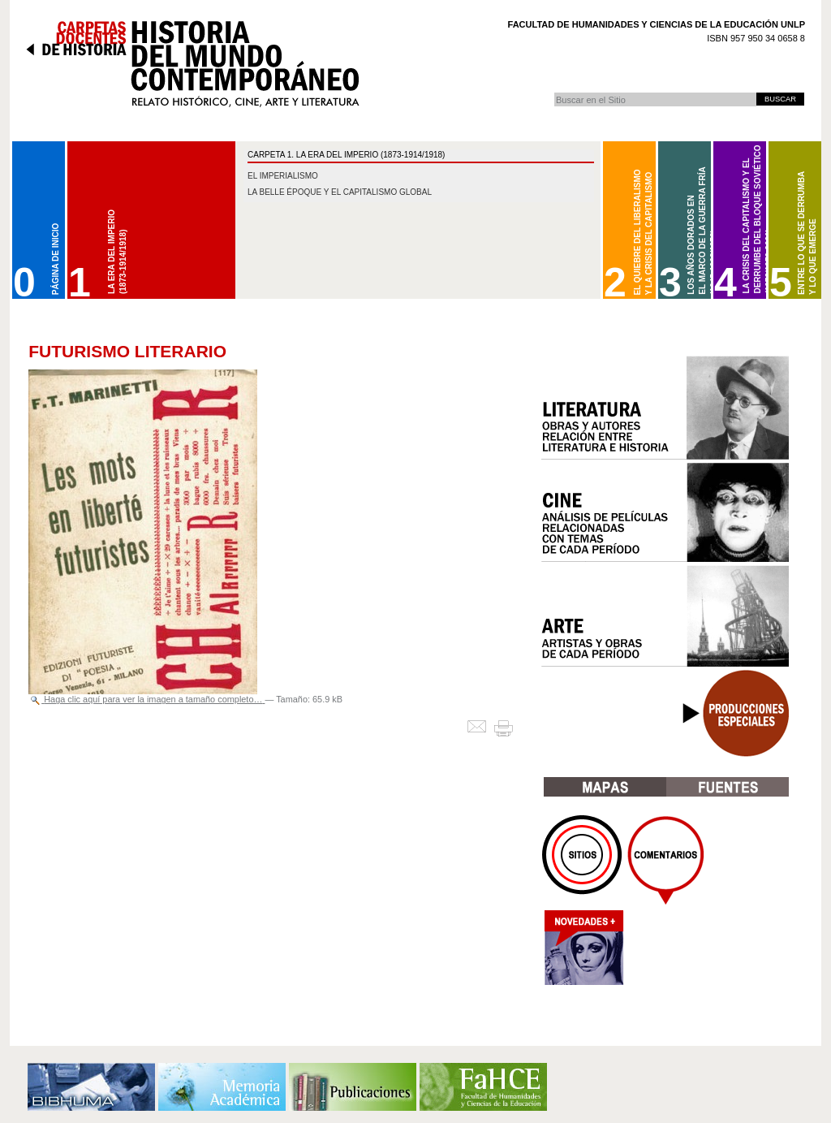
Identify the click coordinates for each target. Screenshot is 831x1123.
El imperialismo (283, 175)
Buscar (553, 92)
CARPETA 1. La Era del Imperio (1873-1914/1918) (346, 154)
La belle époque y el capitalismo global (340, 192)
